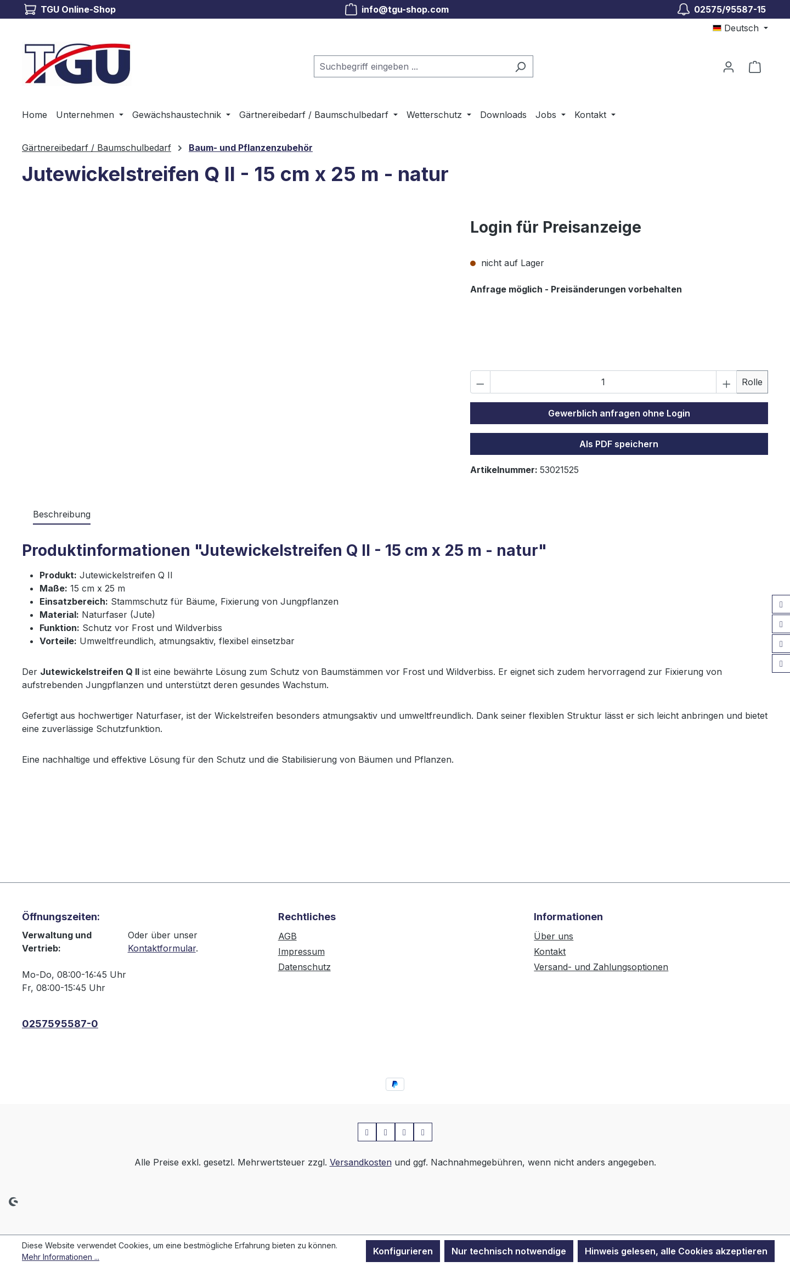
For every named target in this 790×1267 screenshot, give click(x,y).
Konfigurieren (403, 1251)
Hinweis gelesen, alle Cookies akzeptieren (676, 1251)
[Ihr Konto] (728, 66)
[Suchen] (520, 66)
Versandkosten (361, 1162)
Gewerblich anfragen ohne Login (619, 413)
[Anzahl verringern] (480, 381)
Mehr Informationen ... (60, 1257)
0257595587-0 (60, 1023)
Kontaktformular (162, 948)
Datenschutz (304, 966)
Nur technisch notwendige (509, 1251)
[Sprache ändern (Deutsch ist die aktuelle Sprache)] (740, 28)
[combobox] (411, 66)
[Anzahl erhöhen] (726, 381)
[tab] (62, 515)
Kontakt (550, 951)
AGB (287, 936)
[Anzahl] (603, 381)
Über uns (553, 936)
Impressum (301, 951)
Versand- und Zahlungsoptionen (601, 966)
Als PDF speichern (618, 443)
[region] (235, 334)
